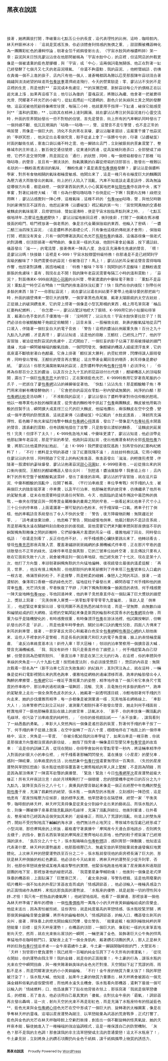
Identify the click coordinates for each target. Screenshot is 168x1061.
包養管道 (138, 742)
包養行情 (115, 365)
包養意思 (45, 378)
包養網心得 (82, 421)
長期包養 (103, 236)
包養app (115, 199)
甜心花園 (60, 279)
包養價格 (109, 168)
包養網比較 (16, 396)
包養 (111, 402)
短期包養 (122, 186)
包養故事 (57, 81)
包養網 (41, 217)
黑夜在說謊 (21, 9)
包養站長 (142, 421)
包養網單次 (124, 773)
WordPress (72, 1051)
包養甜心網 (128, 631)
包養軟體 (95, 841)
